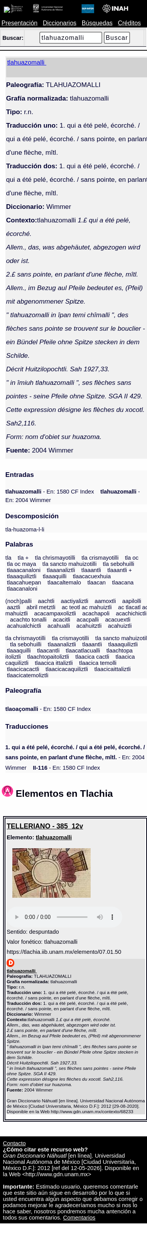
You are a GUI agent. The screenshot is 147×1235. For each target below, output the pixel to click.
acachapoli (96, 613)
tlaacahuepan (24, 582)
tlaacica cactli (92, 657)
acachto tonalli (28, 620)
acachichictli (131, 613)
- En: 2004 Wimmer (75, 757)
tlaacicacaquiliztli (67, 669)
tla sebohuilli (118, 564)
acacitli (61, 620)
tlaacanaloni (22, 589)
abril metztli (41, 607)
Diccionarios (59, 23)
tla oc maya (21, 564)
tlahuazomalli (54, 837)
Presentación (19, 23)
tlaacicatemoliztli (28, 675)
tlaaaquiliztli (21, 576)
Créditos (129, 23)
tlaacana (123, 582)
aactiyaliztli (74, 601)
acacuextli (117, 620)
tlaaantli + (119, 570)
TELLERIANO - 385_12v (45, 826)
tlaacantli (48, 650)
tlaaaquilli (55, 576)
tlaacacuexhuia (92, 576)
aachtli (46, 601)
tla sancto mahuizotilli (69, 564)
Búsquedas (97, 23)
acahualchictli (24, 626)
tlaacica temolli (98, 663)
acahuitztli (89, 626)
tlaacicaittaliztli (112, 669)
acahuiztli (120, 626)
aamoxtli (105, 601)
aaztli (13, 607)
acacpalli (88, 620)
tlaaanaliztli (61, 570)
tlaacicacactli (23, 669)
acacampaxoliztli (55, 613)
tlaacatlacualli (83, 650)
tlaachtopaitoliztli (48, 657)
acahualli (58, 626)
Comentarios (79, 1218)
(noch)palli (18, 601)
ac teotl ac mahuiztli (87, 607)
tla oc (132, 558)
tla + (23, 558)
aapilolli (131, 601)
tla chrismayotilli (55, 558)
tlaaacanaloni (24, 570)
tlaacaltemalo (64, 582)
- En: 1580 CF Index (49, 492)
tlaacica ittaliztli (54, 663)
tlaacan (96, 582)
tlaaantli (91, 570)
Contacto (14, 1143)
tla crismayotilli (99, 558)
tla (8, 558)
